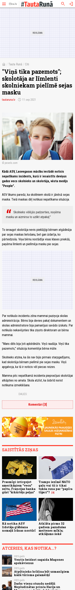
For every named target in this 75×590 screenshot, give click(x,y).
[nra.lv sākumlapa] (13, 4)
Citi (27, 64)
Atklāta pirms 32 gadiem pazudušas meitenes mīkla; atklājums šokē (52, 529)
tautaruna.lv (8, 99)
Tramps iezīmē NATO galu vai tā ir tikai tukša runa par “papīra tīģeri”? (55, 487)
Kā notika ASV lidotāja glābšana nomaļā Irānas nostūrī (19, 527)
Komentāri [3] (37, 404)
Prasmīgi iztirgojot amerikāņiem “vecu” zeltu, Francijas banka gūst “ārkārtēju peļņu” (18, 487)
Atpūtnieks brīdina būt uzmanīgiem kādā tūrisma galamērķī (41, 573)
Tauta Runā (15, 64)
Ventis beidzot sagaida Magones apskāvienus (39, 561)
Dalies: (23, 394)
